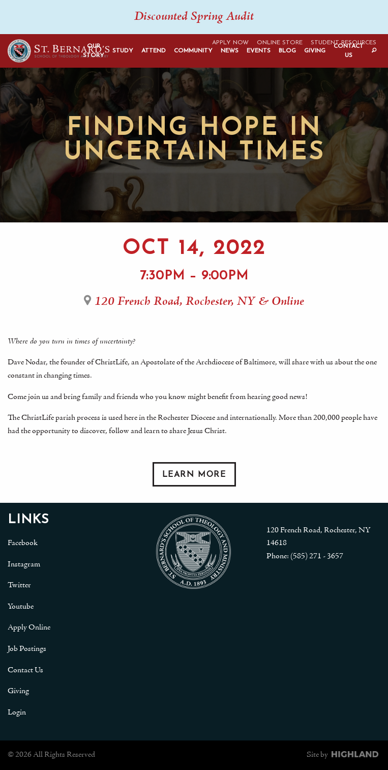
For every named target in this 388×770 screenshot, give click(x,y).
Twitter (19, 585)
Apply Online (29, 627)
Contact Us (349, 51)
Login (17, 712)
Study (122, 51)
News (229, 51)
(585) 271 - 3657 (316, 556)
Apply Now (230, 43)
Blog (287, 51)
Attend (153, 51)
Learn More (194, 475)
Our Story (93, 51)
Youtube (21, 607)
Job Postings (27, 649)
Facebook (23, 543)
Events (259, 51)
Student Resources (343, 43)
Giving (314, 51)
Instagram (24, 564)
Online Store (280, 43)
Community (193, 51)
